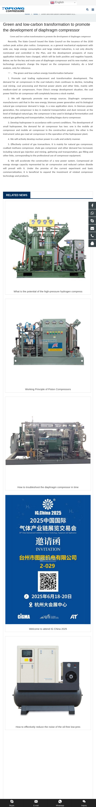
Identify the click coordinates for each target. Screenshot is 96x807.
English (57, 3)
